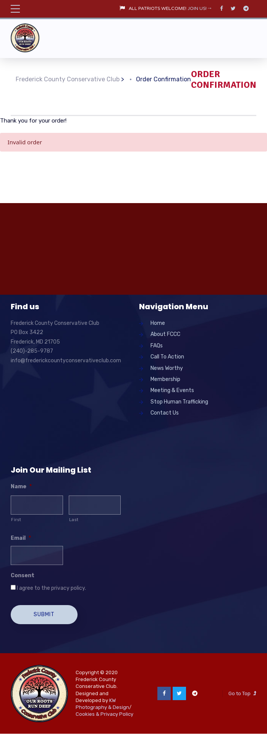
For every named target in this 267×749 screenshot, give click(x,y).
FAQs (156, 345)
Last (74, 519)
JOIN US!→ (200, 9)
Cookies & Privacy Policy (104, 714)
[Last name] (95, 505)
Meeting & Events (172, 390)
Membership (165, 379)
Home (157, 323)
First (16, 519)
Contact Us (164, 413)
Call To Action (167, 357)
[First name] (37, 505)
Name (21, 486)
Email (21, 538)
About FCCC (165, 334)
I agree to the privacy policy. (51, 588)
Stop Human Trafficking (179, 402)
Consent (22, 575)
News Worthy (166, 368)
